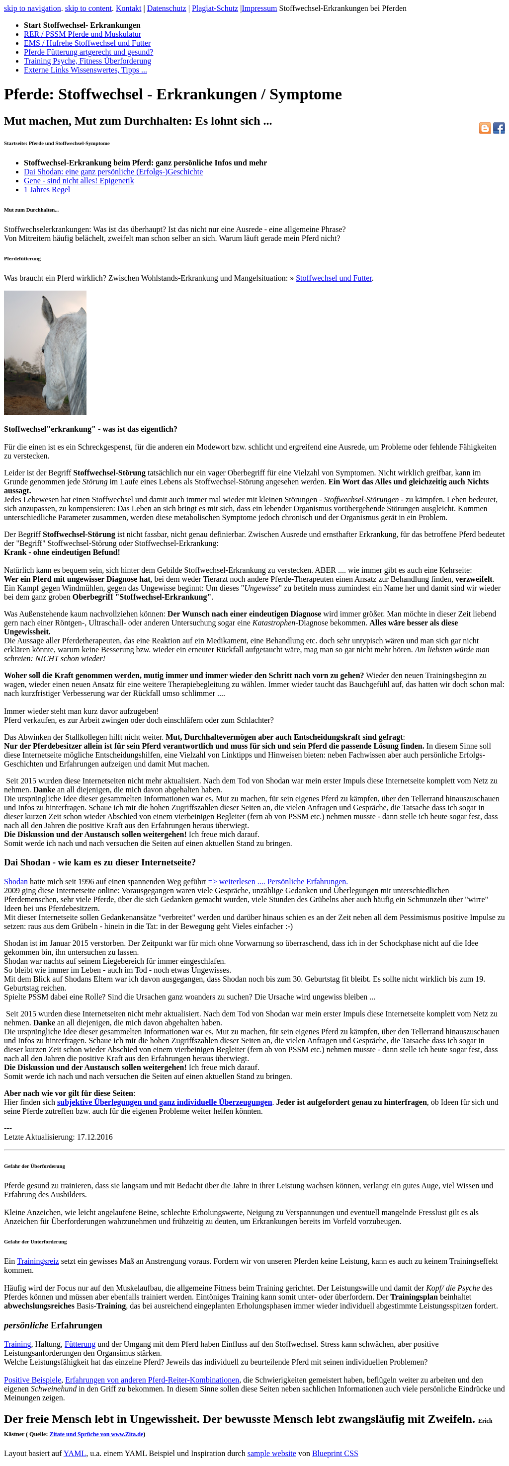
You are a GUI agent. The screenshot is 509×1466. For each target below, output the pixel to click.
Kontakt (129, 8)
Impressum (259, 8)
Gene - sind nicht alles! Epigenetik (79, 180)
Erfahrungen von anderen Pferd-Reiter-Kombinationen (152, 1380)
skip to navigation (32, 8)
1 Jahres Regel (47, 189)
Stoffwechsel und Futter (334, 278)
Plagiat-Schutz (215, 8)
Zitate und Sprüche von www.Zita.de (96, 1434)
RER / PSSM (82, 34)
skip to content (88, 8)
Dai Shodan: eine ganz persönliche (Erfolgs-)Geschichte (113, 171)
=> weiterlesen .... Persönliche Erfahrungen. (278, 881)
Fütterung (80, 1344)
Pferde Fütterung (88, 52)
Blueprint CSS (335, 1453)
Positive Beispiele (32, 1380)
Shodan (16, 881)
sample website (272, 1453)
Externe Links (85, 70)
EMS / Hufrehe (87, 43)
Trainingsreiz (38, 1261)
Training (87, 61)
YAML (75, 1453)
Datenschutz (166, 8)
